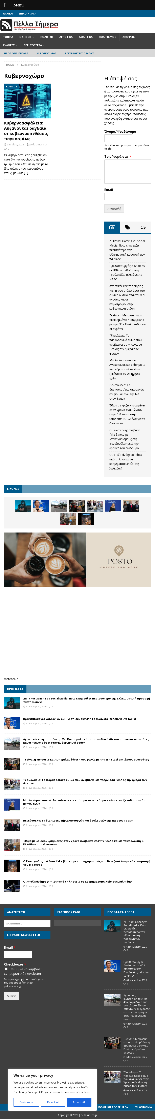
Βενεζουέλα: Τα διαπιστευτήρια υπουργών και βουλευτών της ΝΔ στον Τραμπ (78, 820)
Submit (11, 996)
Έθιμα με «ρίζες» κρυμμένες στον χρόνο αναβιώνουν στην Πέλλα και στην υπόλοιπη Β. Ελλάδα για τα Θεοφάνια (127, 414)
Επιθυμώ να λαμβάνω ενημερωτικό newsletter (23, 971)
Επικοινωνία (27, 13)
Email (108, 190)
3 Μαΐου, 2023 (15, 144)
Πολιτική (46, 37)
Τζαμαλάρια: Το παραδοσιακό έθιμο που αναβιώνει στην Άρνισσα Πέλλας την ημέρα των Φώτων (125, 344)
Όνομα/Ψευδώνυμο (120, 132)
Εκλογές (9, 45)
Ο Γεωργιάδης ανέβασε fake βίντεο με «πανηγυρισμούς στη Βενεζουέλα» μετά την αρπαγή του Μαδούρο (124, 439)
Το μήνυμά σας (117, 156)
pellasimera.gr (38, 144)
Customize (27, 1102)
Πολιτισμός (107, 37)
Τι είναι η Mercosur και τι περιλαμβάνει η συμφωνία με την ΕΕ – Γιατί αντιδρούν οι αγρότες (86, 759)
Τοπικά (8, 37)
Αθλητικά (86, 37)
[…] (26, 173)
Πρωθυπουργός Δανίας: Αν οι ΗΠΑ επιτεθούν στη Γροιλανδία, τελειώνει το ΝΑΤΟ (79, 719)
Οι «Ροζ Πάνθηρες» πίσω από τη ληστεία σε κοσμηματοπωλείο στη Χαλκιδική (78, 881)
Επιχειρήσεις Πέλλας (79, 53)
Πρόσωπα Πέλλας (16, 53)
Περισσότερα (33, 45)
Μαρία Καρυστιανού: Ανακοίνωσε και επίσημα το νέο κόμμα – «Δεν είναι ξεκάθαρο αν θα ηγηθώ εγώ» (127, 369)
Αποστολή (114, 208)
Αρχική (8, 13)
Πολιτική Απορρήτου (113, 1107)
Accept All (79, 1102)
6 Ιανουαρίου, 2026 (36, 706)
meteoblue (11, 679)
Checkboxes (15, 964)
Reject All (53, 1102)
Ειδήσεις (25, 37)
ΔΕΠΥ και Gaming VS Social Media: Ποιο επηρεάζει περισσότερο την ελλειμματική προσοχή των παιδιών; (127, 250)
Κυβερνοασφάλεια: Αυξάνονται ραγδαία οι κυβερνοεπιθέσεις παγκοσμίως (26, 130)
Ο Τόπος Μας (47, 53)
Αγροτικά (66, 37)
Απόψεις (129, 37)
